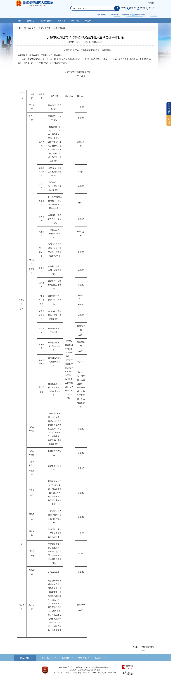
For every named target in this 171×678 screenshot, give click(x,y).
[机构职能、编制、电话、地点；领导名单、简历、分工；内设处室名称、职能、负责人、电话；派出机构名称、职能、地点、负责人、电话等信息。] (54, 143)
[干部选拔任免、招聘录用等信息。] (54, 233)
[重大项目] (41, 270)
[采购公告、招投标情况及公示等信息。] (54, 285)
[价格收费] (41, 330)
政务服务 (61, 21)
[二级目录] (41, 96)
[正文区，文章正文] (85, 341)
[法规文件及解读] (41, 171)
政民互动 (75, 21)
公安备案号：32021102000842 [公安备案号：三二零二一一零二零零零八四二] (84, 673)
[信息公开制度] (32, 452)
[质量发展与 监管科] (81, 346)
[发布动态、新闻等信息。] (54, 107)
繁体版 (123, 8)
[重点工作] (41, 219)
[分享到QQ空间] (150, 650)
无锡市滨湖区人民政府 (37, 9)
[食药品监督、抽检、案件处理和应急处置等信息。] (54, 389)
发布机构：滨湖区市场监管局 (143, 647)
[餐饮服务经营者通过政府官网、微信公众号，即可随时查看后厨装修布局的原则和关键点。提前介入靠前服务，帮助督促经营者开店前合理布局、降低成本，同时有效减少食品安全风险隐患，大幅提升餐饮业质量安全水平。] (54, 607)
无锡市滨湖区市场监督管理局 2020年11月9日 (54, 74)
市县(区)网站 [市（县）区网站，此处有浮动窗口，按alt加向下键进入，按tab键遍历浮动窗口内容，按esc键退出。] (49, 658)
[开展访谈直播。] (54, 571)
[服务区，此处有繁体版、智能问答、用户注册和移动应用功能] (137, 8)
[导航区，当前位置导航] (85, 27)
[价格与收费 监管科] (81, 330)
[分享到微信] (153, 650)
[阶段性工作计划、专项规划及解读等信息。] (54, 186)
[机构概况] (41, 143)
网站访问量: (104, 667)
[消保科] (81, 361)
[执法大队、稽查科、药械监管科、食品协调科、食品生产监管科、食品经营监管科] (81, 389)
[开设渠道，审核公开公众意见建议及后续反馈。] (54, 533)
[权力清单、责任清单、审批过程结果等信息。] (54, 315)
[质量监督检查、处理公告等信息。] (54, 346)
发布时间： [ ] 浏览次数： (85, 42)
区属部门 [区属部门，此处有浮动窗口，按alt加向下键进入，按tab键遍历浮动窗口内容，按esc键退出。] (100, 658)
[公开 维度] (22, 96)
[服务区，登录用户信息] (151, 3)
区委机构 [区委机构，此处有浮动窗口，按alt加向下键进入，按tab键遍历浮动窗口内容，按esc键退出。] (67, 658)
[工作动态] (32, 107)
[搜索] (117, 8)
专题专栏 (89, 21)
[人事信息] (41, 233)
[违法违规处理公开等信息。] (54, 330)
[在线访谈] (32, 571)
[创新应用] (22, 607)
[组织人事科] (81, 143)
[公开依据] (69, 96)
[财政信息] (41, 203)
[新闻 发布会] (32, 553)
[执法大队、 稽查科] (81, 300)
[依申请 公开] (32, 493)
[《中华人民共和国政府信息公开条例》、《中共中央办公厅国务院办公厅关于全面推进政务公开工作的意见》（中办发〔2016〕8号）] (69, 369)
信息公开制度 (59, 28)
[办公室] (81, 107)
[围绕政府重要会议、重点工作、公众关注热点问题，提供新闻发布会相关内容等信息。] (54, 553)
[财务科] (81, 203)
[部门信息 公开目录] (32, 266)
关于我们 (70, 667)
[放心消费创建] (41, 361)
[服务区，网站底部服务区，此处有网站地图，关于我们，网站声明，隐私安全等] (85, 670)
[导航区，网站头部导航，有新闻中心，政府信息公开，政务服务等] (85, 20)
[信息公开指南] (32, 428)
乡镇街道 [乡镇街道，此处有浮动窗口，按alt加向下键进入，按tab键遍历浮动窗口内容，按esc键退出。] (84, 658)
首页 (19, 21)
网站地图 (62, 667)
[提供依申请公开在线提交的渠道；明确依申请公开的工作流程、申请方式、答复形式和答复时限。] (54, 493)
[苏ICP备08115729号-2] (62, 673)
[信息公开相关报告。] (54, 468)
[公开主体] (81, 96)
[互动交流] (22, 542)
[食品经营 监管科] (81, 607)
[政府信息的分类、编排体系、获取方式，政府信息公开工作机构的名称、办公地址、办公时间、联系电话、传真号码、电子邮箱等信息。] (54, 428)
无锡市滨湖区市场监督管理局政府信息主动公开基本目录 (85, 37)
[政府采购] (41, 285)
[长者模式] (168, 120)
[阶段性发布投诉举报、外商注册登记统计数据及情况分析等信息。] (54, 252)
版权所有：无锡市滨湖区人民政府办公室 (85, 670)
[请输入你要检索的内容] (93, 8)
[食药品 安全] (41, 389)
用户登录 (151, 3)
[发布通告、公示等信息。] (54, 118)
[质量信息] (41, 346)
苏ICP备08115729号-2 (62, 673)
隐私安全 (87, 667)
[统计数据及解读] (41, 252)
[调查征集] (32, 533)
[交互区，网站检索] (92, 5)
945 (101, 42)
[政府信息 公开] (22, 305)
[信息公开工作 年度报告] (32, 468)
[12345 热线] (32, 517)
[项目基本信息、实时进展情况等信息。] (54, 270)
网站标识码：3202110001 (107, 673)
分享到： (144, 650)
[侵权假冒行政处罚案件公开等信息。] (54, 300)
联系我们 (95, 667)
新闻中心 (31, 21)
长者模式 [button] (169, 120)
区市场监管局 (29, 28)
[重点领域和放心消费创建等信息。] (54, 361)
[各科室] (81, 118)
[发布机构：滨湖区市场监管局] (85, 647)
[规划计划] (41, 186)
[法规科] (81, 171)
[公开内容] (54, 96)
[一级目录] (32, 96)
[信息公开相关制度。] (54, 452)
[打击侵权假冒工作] (41, 300)
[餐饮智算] (32, 607)
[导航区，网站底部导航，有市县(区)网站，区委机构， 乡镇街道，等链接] (85, 658)
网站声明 (79, 667)
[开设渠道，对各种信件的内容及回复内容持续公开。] (54, 517)
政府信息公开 (46, 21)
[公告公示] (32, 118)
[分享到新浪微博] (148, 650)
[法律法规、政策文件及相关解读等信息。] (54, 171)
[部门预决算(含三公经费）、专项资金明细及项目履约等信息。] (54, 203)
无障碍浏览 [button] (169, 108)
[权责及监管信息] (41, 315)
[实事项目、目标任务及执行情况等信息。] (54, 219)
